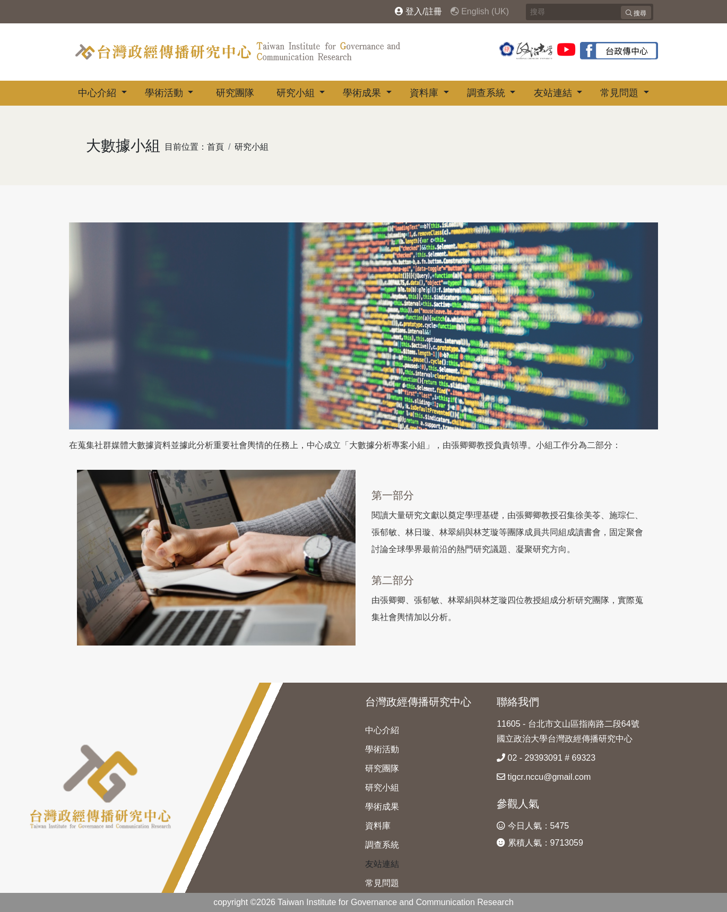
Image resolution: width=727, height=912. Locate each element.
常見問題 (620, 93)
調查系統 (487, 93)
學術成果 (363, 93)
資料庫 (425, 93)
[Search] (589, 12)
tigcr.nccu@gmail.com (544, 776)
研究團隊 (235, 93)
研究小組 (296, 93)
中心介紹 (98, 93)
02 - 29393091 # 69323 (546, 757)
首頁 (215, 146)
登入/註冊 (418, 11)
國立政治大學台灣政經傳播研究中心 (565, 738)
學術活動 (165, 93)
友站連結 (554, 93)
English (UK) (480, 11)
